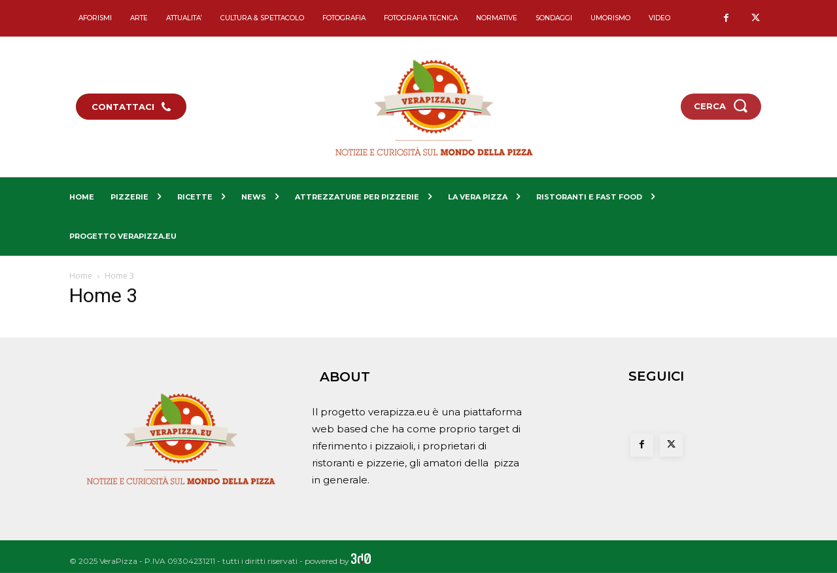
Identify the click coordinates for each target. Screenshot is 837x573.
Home (80, 275)
